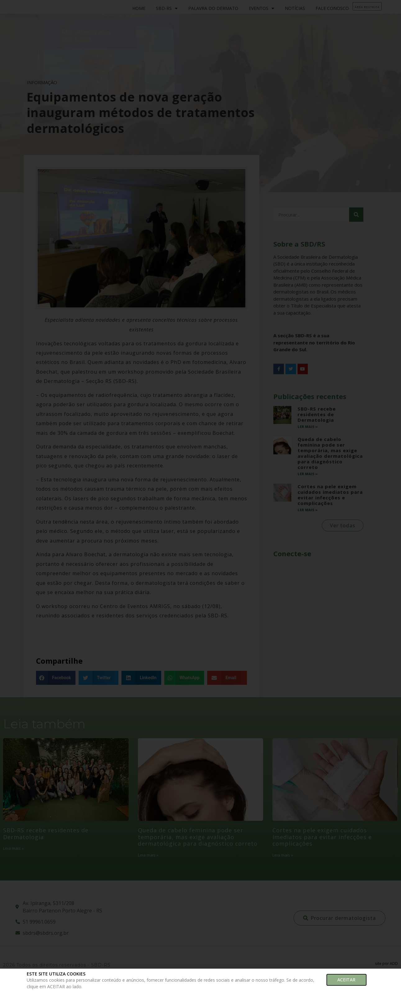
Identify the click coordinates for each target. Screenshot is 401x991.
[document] (200, 495)
